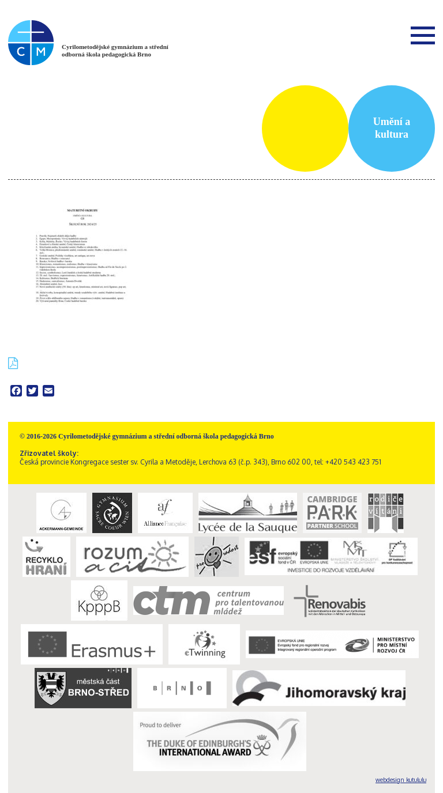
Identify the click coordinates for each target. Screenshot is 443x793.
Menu (423, 35)
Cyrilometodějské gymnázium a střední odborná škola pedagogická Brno (115, 50)
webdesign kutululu (401, 779)
